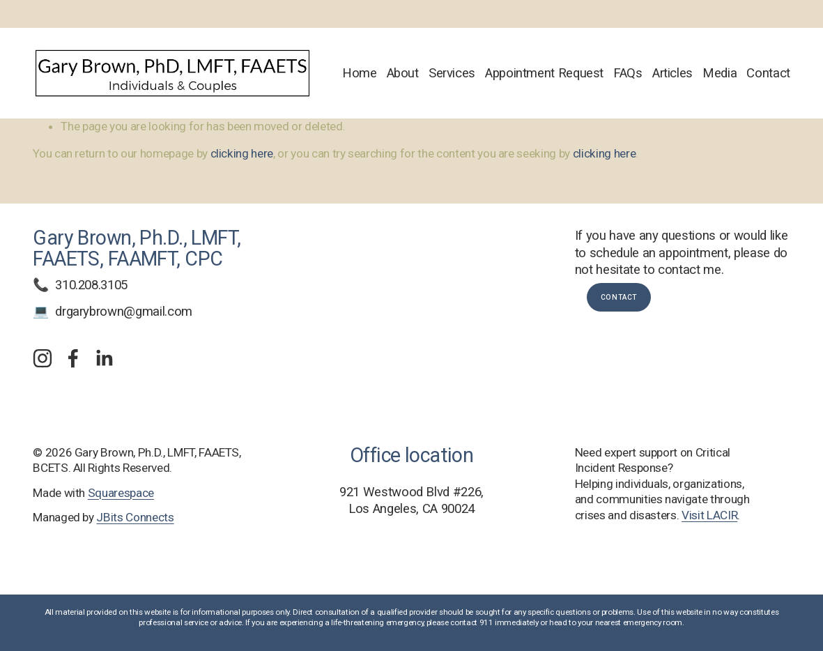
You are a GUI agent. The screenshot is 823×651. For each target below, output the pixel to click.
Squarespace (121, 493)
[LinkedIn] (104, 358)
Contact (768, 73)
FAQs (628, 73)
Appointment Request (544, 73)
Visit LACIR (709, 515)
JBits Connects (135, 517)
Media (719, 73)
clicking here (242, 153)
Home (359, 73)
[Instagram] (42, 358)
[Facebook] (73, 358)
